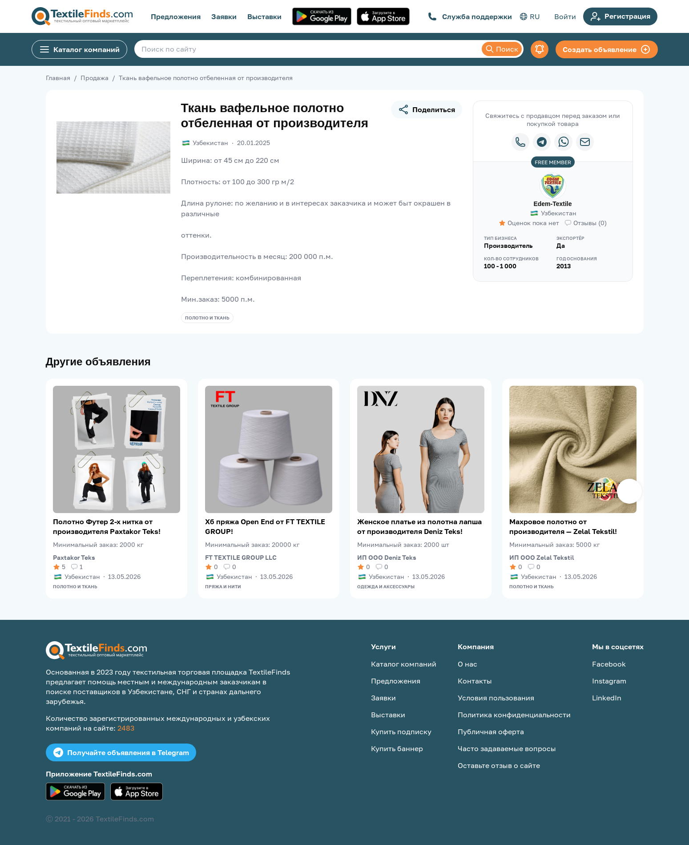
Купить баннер (397, 748)
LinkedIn (606, 697)
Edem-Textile (552, 203)
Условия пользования (496, 697)
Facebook (609, 663)
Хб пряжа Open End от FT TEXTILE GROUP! (265, 526)
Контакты (475, 680)
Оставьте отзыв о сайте (499, 765)
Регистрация (620, 16)
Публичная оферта (491, 731)
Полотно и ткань (207, 317)
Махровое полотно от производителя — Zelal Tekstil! (563, 526)
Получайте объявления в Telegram (121, 752)
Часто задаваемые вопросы (507, 748)
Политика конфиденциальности (514, 714)
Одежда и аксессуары (386, 586)
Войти (565, 16)
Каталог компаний (79, 49)
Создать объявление (607, 49)
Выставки (264, 16)
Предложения (176, 16)
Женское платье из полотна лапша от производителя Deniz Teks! (419, 526)
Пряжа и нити (223, 586)
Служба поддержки (470, 16)
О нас (467, 663)
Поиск (501, 48)
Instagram (609, 680)
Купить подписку (401, 731)
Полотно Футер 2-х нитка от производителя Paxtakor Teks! (107, 526)
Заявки (224, 16)
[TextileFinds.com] (82, 16)
